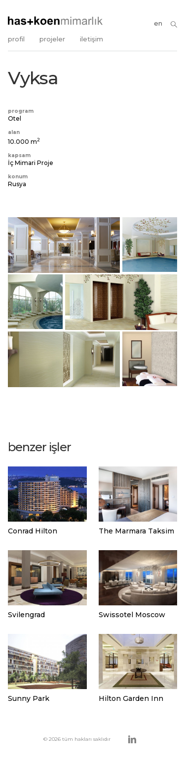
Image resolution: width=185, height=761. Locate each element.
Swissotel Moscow (132, 614)
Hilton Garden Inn (131, 698)
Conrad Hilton (32, 531)
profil (16, 39)
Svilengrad (26, 614)
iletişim (91, 39)
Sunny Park (28, 698)
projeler (52, 39)
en (158, 23)
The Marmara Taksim (136, 531)
